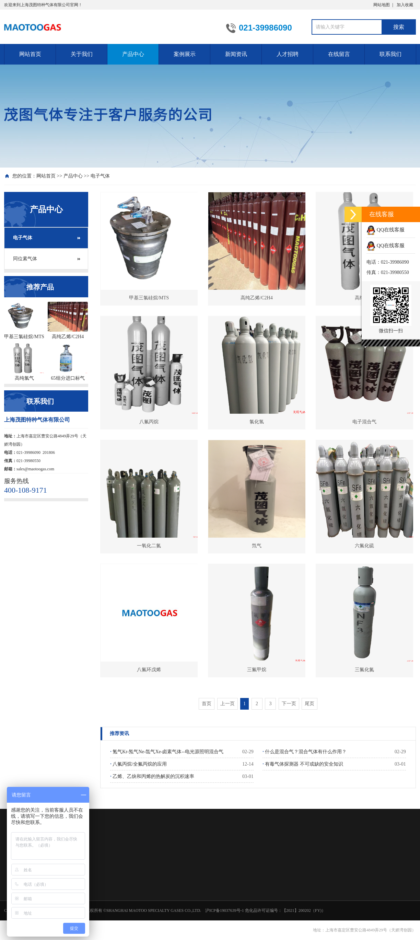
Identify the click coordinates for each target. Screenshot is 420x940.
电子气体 (100, 176)
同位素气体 (25, 258)
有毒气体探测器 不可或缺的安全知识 (302, 764)
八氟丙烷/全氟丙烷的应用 (138, 764)
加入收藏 (405, 4)
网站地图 (381, 4)
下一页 (289, 703)
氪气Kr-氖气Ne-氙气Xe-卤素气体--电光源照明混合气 (166, 751)
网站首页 (30, 54)
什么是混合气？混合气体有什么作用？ (304, 751)
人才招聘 (288, 54)
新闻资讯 (236, 54)
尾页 (309, 703)
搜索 (398, 27)
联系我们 (390, 54)
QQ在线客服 (385, 229)
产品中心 (133, 54)
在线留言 (339, 54)
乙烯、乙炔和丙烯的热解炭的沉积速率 (152, 776)
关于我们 (82, 54)
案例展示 (185, 54)
